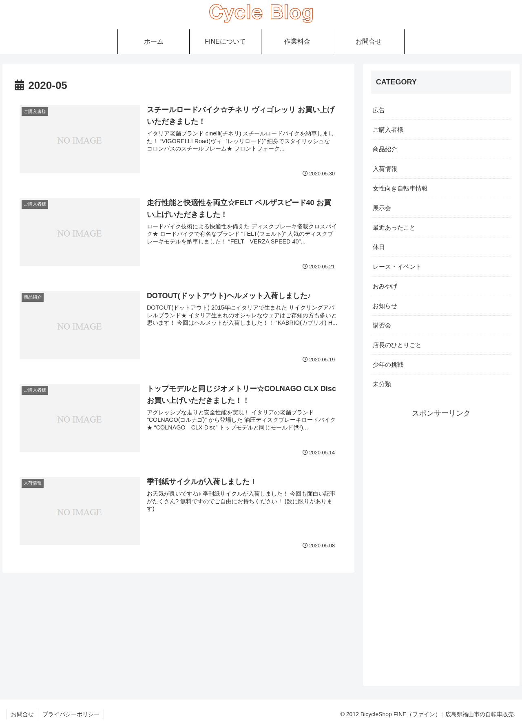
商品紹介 (385, 149)
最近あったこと (394, 227)
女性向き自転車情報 (400, 188)
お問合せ (22, 714)
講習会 (382, 325)
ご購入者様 (388, 129)
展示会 (382, 207)
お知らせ (385, 305)
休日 (379, 246)
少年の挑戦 (388, 364)
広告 (379, 109)
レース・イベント (397, 266)
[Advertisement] (441, 542)
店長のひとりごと (397, 344)
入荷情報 (385, 168)
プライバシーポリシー (71, 714)
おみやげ (385, 286)
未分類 (382, 384)
